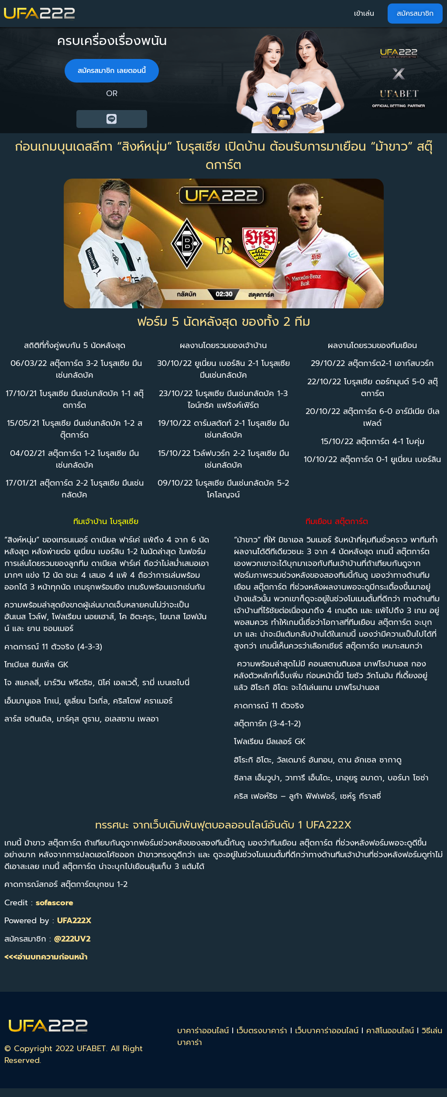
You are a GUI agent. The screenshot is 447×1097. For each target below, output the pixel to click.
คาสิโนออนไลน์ (390, 1031)
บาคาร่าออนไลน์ (203, 1031)
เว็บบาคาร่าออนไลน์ (326, 1031)
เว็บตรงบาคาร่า (262, 1031)
